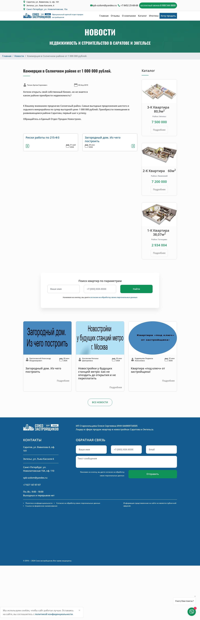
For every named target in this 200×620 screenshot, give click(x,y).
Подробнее (159, 129)
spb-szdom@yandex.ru (104, 5)
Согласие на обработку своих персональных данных (78, 503)
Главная (104, 15)
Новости (19, 56)
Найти (136, 288)
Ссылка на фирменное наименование (41, 506)
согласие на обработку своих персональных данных (113, 297)
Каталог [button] (142, 15)
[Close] (79, 610)
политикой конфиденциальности (54, 614)
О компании (129, 15)
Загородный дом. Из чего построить (102, 139)
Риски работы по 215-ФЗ (42, 137)
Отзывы (115, 15)
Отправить (153, 474)
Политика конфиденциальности (39, 503)
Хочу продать (168, 15)
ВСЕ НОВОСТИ (100, 402)
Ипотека (153, 15)
